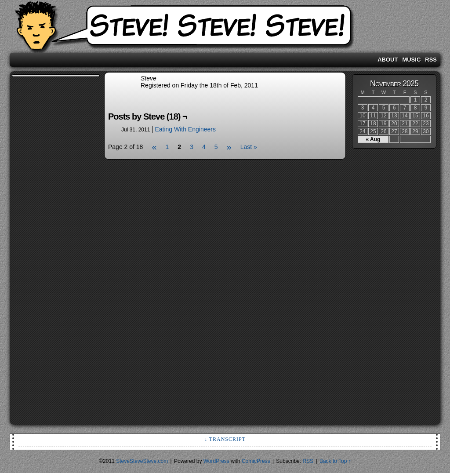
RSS (431, 59)
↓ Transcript (225, 439)
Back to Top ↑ (335, 461)
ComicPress (256, 461)
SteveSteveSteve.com (225, 28)
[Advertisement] (47, 211)
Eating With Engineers (185, 129)
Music (411, 59)
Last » (248, 146)
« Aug (373, 139)
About (387, 59)
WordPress (216, 461)
